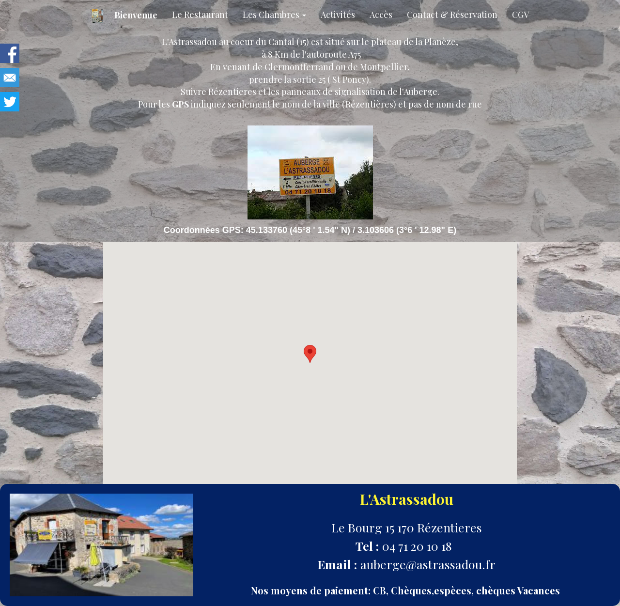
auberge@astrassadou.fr (428, 564)
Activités (338, 14)
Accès (381, 14)
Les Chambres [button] (274, 14)
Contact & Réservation (452, 14)
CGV (520, 14)
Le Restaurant (200, 14)
